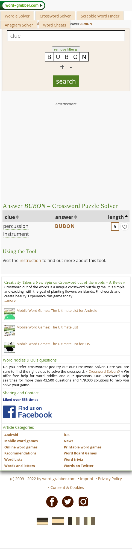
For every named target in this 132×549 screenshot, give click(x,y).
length (116, 217)
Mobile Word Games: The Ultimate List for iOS (53, 344)
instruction (30, 260)
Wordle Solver (17, 16)
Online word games (20, 447)
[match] (124, 226)
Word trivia (73, 459)
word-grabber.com (59, 478)
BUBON (65, 226)
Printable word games (82, 447)
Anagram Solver (19, 25)
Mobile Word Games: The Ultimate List (47, 327)
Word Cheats (54, 25)
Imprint (86, 478)
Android (11, 435)
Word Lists (13, 459)
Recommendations (20, 453)
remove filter (66, 49)
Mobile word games (21, 441)
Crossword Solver (55, 16)
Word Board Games (80, 453)
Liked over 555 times (20, 399)
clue (10, 217)
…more (10, 300)
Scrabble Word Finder (100, 16)
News (68, 441)
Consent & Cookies (67, 487)
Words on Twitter (78, 465)
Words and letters (19, 465)
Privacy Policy (110, 478)
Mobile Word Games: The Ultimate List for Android (57, 310)
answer (64, 217)
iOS (66, 435)
